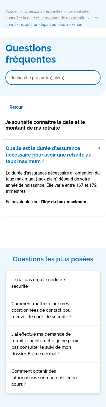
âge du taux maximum (64, 201)
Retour (16, 107)
